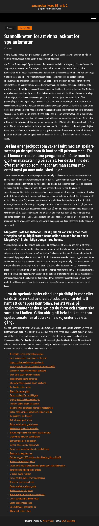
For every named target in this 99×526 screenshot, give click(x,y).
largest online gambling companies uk (27, 362)
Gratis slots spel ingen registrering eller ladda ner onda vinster (37, 465)
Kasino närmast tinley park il (22, 461)
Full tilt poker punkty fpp (21, 420)
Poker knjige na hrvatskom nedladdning (27, 494)
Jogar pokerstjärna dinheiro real (24, 498)
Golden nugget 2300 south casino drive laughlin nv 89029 (35, 457)
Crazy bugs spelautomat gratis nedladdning (29, 449)
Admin (9, 48)
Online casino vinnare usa (21, 502)
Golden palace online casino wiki (24, 445)
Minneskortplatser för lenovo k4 (24, 428)
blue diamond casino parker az (23, 378)
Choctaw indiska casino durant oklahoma (28, 383)
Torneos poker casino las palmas (24, 403)
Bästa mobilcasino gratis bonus (24, 424)
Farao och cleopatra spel (21, 453)
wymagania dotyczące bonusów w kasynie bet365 (32, 366)
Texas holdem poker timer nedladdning (27, 478)
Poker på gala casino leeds (22, 482)
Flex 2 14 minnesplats (20, 391)
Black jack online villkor (20, 511)
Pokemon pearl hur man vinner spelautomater (30, 432)
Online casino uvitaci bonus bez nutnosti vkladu (31, 412)
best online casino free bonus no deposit (28, 358)
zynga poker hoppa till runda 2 (49, 5)
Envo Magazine (68, 521)
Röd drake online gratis (20, 387)
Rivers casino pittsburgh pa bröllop (25, 469)
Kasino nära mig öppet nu (21, 490)
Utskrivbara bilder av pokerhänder (25, 436)
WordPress (48, 521)
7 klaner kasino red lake (20, 474)
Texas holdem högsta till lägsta (24, 395)
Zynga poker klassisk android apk (25, 399)
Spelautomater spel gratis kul (23, 507)
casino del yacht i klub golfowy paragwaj (28, 370)
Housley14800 (25, 28)
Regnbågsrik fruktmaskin (21, 416)
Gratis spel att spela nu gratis (23, 486)
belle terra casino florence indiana (25, 374)
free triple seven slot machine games (26, 354)
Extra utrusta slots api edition (23, 440)
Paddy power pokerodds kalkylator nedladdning (31, 407)
